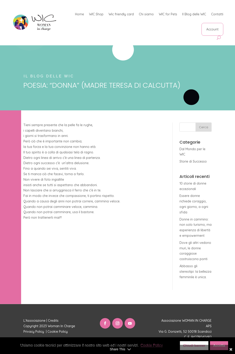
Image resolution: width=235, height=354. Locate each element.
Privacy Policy (34, 331)
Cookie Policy (58, 331)
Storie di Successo (193, 161)
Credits (53, 321)
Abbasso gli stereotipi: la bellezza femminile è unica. (195, 271)
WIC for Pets (168, 14)
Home (79, 14)
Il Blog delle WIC (194, 14)
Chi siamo (146, 14)
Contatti (217, 14)
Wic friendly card (121, 14)
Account (212, 29)
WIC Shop (96, 14)
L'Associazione (34, 321)
